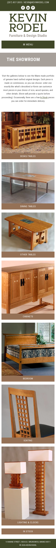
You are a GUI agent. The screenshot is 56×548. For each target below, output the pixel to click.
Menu (28, 44)
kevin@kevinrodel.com (36, 2)
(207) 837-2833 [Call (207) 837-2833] (14, 2)
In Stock (44, 97)
